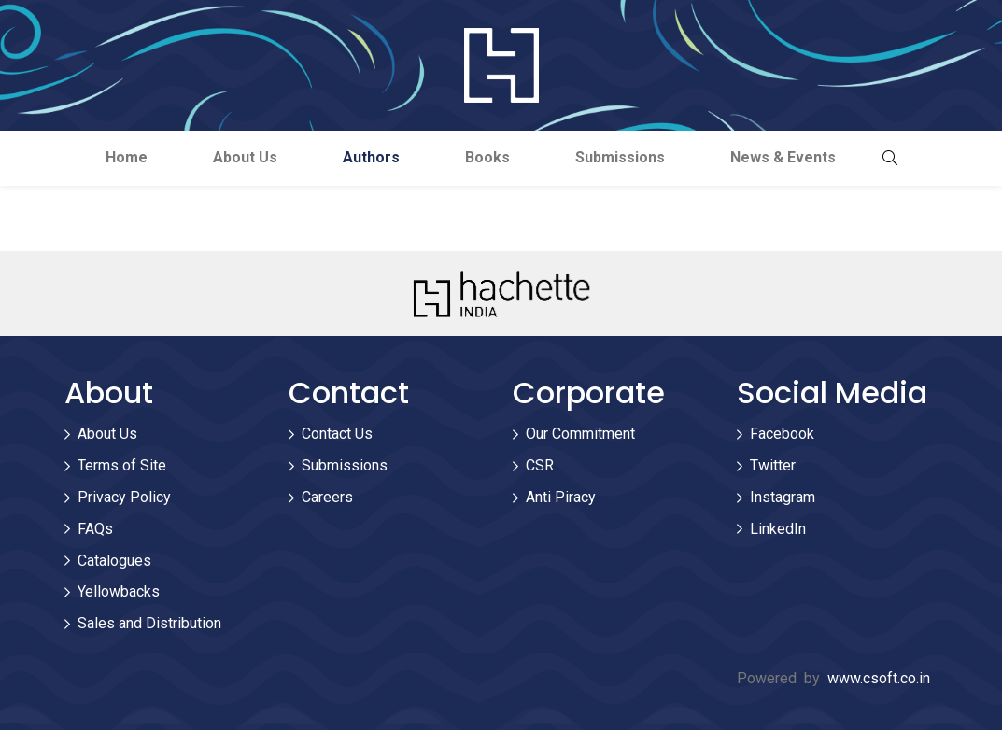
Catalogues (114, 560)
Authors (371, 157)
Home (127, 157)
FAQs (95, 529)
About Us (245, 157)
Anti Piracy (561, 497)
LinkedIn (778, 529)
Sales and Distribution (149, 623)
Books (487, 157)
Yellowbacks (119, 591)
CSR (540, 465)
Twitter (773, 465)
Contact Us (337, 433)
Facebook (782, 433)
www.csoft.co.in (878, 678)
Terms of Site (122, 465)
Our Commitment (580, 433)
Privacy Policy (124, 497)
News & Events (783, 157)
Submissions (620, 157)
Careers (327, 497)
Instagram (782, 497)
